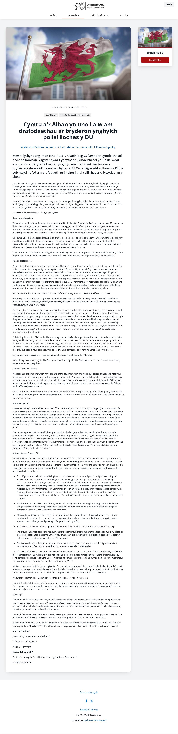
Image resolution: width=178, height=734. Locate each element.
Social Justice (51, 115)
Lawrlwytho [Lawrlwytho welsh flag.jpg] (155, 60)
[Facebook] (86, 700)
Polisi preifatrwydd (89, 692)
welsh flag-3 (155, 53)
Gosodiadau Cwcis (89, 709)
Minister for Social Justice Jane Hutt (75, 115)
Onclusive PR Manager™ (95, 720)
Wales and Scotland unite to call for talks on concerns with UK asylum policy (68, 147)
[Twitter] (91, 700)
